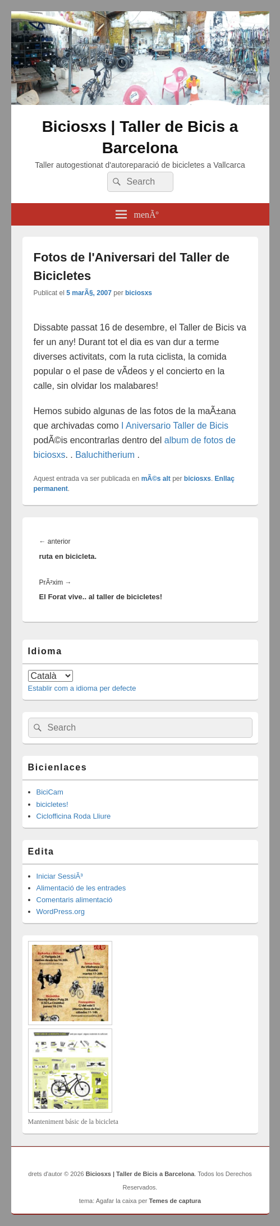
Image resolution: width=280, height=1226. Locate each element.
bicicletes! (52, 804)
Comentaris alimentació (74, 900)
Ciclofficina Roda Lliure (73, 816)
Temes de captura (175, 1200)
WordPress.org (60, 911)
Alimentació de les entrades (81, 888)
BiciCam (49, 792)
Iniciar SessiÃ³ (59, 876)
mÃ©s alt (156, 479)
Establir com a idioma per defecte (82, 688)
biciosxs (138, 293)
